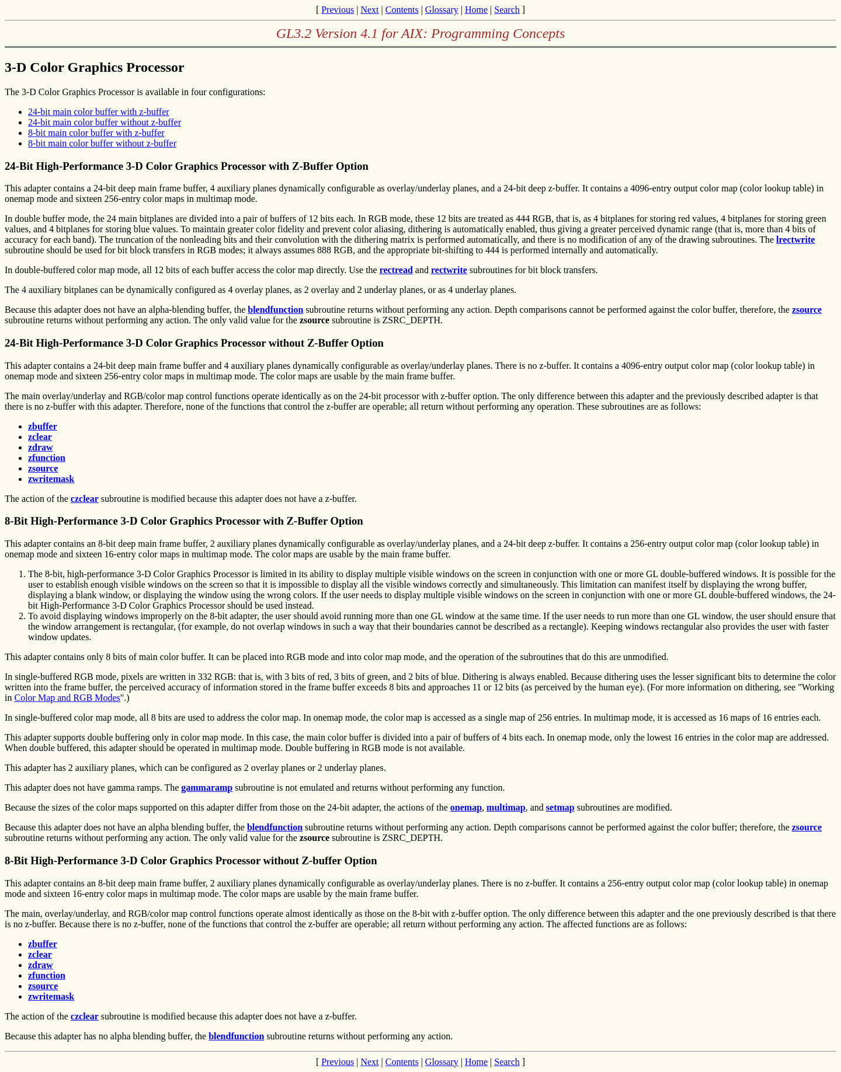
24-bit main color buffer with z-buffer (98, 112)
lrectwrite (795, 240)
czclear (85, 499)
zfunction (46, 458)
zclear (40, 437)
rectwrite (449, 270)
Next (369, 10)
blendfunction (275, 310)
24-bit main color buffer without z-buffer (104, 122)
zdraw (40, 447)
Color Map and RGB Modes (67, 698)
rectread (396, 270)
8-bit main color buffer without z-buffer (102, 143)
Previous (337, 10)
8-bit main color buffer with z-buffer (96, 133)
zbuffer (42, 426)
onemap (466, 807)
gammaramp (206, 787)
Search (507, 10)
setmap (560, 807)
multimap (506, 807)
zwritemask (51, 479)
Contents (402, 10)
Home (476, 10)
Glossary (441, 10)
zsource (807, 310)
